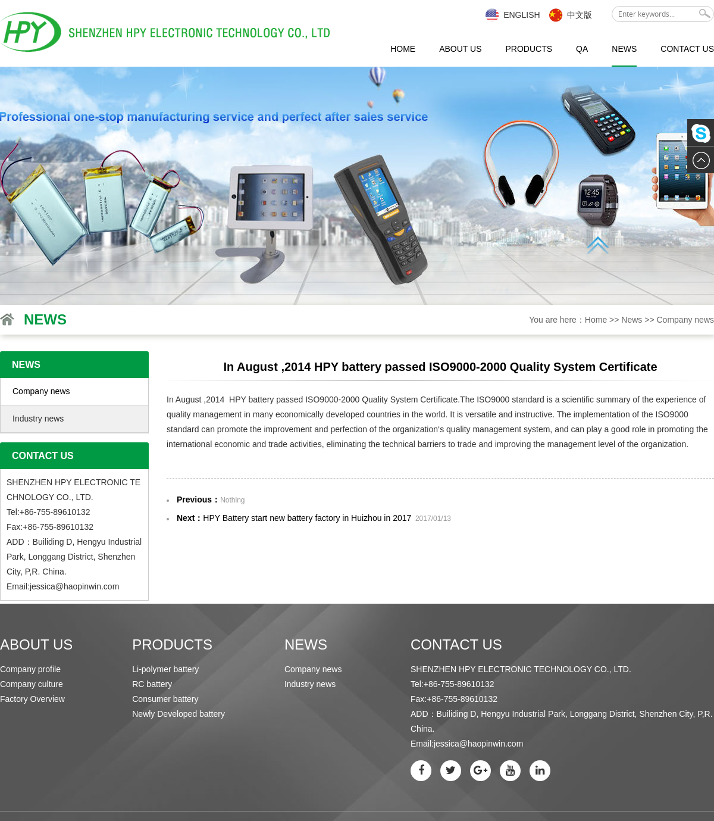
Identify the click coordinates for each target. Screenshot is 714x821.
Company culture (31, 684)
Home (402, 49)
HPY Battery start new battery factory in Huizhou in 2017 (307, 518)
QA (582, 49)
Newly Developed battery (178, 714)
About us (460, 49)
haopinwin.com (91, 586)
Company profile (30, 669)
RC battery (152, 684)
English (521, 15)
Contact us (687, 49)
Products (528, 49)
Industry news (38, 418)
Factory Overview (32, 699)
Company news (686, 319)
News (624, 49)
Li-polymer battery (165, 669)
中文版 (579, 15)
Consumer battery (165, 699)
